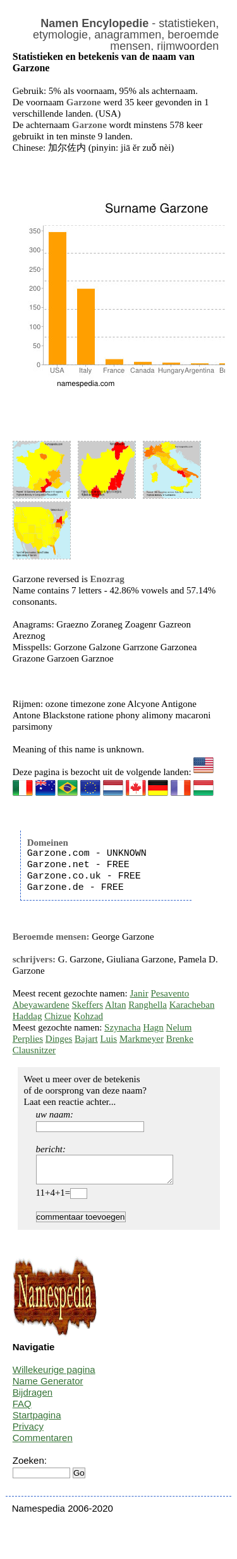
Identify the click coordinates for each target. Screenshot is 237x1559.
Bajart (86, 1039)
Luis (108, 1039)
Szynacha (122, 1027)
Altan (115, 1005)
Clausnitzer (34, 1050)
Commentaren (43, 1443)
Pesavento (169, 993)
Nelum (179, 1027)
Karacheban (192, 1005)
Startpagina (37, 1420)
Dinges (59, 1039)
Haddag (27, 1016)
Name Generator (48, 1386)
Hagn (153, 1027)
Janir (139, 993)
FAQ (22, 1409)
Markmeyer (141, 1039)
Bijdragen (32, 1398)
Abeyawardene (41, 1005)
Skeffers (87, 1005)
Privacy (28, 1432)
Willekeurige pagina (54, 1375)
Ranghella (147, 1005)
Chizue (57, 1016)
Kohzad (88, 1016)
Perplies (28, 1039)
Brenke (179, 1039)
